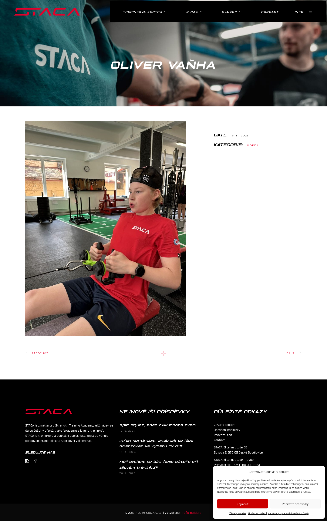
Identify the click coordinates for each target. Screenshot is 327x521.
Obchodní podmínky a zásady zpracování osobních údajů (278, 513)
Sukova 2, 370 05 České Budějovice (238, 452)
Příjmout (243, 504)
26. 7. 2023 (127, 473)
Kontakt (219, 440)
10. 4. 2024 (127, 452)
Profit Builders (191, 512)
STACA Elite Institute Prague (234, 459)
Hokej (252, 145)
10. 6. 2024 (127, 430)
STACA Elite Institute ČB (230, 447)
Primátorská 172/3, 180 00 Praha (237, 464)
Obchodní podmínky (227, 429)
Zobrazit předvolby (295, 504)
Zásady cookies (237, 513)
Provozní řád (223, 435)
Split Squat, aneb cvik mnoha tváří (157, 425)
